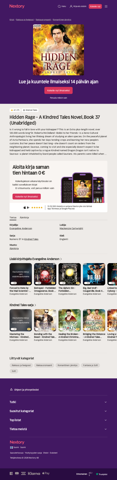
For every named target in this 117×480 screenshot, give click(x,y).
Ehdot (46, 453)
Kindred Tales (31, 239)
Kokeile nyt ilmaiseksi (58, 90)
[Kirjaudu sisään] (78, 6)
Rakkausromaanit (43, 20)
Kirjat (12, 20)
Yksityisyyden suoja (33, 453)
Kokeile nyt (95, 6)
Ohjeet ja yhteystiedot (24, 389)
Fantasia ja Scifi (90, 365)
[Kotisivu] (33, 6)
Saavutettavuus (17, 453)
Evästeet (53, 453)
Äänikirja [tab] (24, 217)
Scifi (14, 371)
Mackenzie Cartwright (71, 228)
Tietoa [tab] (13, 217)
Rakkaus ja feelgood (25, 20)
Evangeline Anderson (21, 228)
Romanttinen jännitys (62, 20)
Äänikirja (14, 248)
